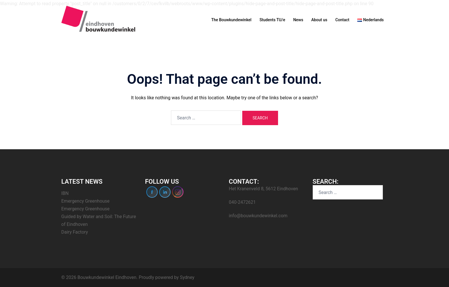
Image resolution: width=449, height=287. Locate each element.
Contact (342, 20)
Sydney (187, 277)
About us (319, 20)
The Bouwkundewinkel (231, 20)
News (298, 20)
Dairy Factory (74, 232)
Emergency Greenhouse (85, 201)
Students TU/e (272, 20)
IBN (65, 193)
